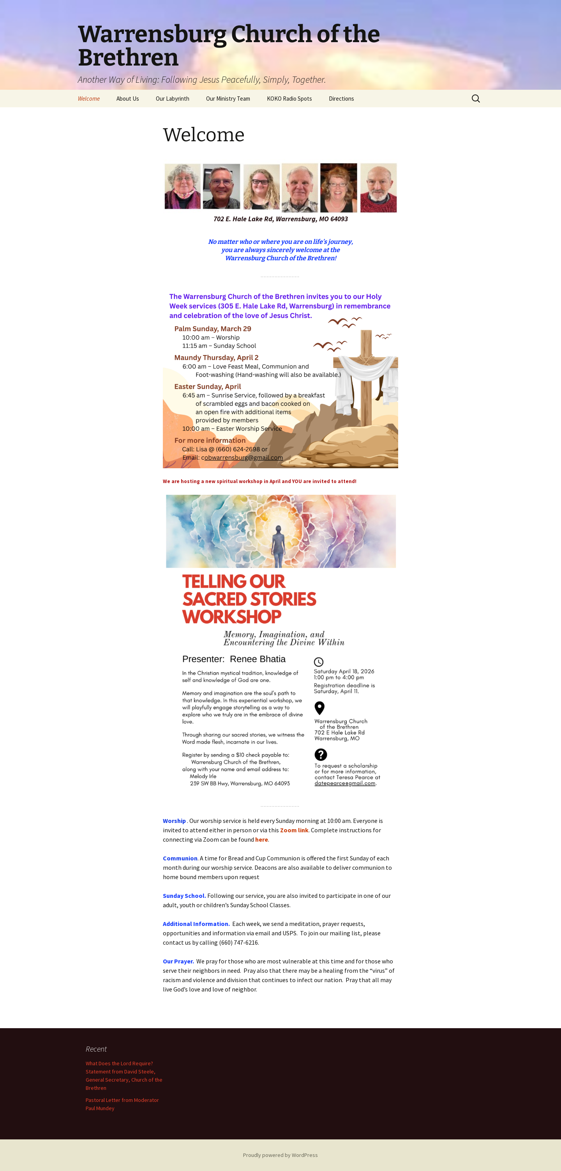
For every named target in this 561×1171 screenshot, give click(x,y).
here (261, 839)
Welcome (89, 98)
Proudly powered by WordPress (280, 1155)
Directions (341, 98)
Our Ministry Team (228, 98)
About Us (127, 98)
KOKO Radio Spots (289, 98)
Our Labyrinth (172, 98)
